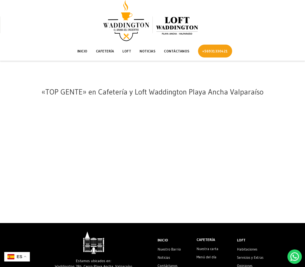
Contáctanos (177, 51)
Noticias (147, 51)
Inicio (82, 51)
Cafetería (105, 51)
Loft (126, 51)
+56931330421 (215, 51)
